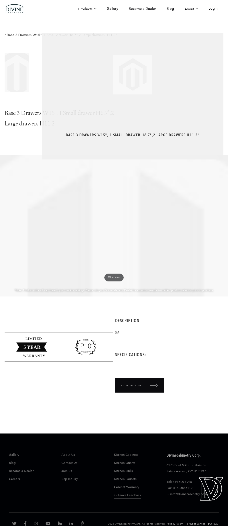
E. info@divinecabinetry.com (187, 494)
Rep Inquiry (69, 479)
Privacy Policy (175, 524)
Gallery (14, 454)
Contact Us (69, 462)
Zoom (114, 277)
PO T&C (213, 524)
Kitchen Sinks (123, 471)
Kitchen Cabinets (126, 454)
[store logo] (14, 9)
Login (213, 8)
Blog (12, 462)
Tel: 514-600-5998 (179, 481)
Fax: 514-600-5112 (179, 488)
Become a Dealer (21, 471)
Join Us (66, 471)
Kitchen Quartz (124, 462)
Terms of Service (195, 524)
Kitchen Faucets (125, 479)
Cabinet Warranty (126, 487)
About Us (68, 454)
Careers (14, 479)
